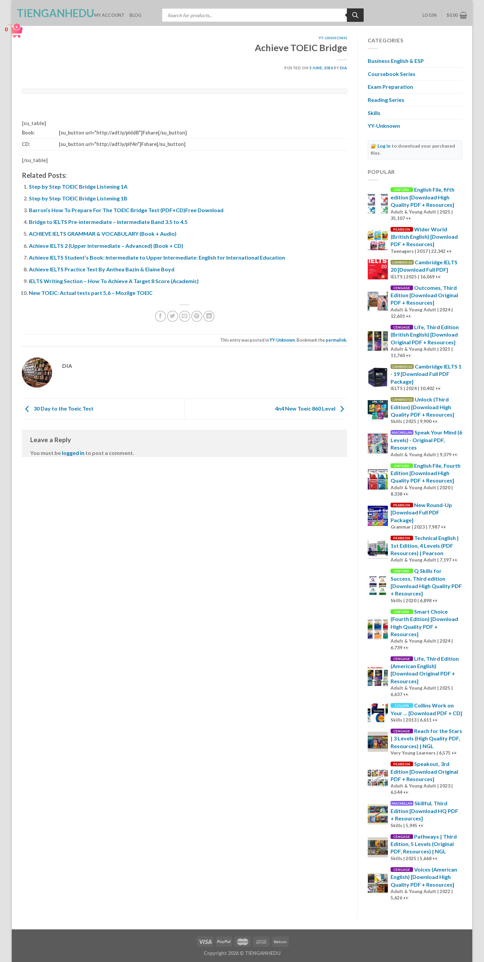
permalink (336, 340)
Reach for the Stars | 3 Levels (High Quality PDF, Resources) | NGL (426, 738)
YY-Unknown (333, 38)
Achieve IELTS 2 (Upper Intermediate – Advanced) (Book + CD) (106, 245)
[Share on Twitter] (172, 316)
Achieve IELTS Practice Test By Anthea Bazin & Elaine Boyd (101, 269)
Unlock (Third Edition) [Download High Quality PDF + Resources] (422, 407)
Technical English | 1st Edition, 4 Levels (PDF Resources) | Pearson (425, 545)
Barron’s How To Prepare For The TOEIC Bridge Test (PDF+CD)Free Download (126, 210)
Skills (374, 113)
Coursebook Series (391, 74)
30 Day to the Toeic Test (57, 408)
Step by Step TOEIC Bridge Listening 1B (78, 198)
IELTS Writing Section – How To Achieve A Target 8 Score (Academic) (114, 281)
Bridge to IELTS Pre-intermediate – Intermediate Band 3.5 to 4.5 (108, 222)
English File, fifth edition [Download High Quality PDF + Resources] (422, 197)
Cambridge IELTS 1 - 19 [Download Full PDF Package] (426, 374)
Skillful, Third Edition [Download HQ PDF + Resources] (424, 810)
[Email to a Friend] (184, 316)
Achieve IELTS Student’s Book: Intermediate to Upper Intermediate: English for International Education (157, 257)
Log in (384, 146)
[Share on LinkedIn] (208, 316)
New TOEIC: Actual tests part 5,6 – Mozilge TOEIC (91, 293)
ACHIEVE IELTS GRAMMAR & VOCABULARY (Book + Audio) (102, 233)
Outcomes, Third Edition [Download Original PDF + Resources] (424, 295)
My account (109, 15)
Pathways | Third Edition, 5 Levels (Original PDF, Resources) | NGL (424, 844)
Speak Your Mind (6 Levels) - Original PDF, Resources (426, 440)
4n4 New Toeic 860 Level (311, 408)
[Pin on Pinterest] (196, 316)
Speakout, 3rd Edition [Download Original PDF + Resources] (424, 771)
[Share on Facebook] (160, 316)
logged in (73, 453)
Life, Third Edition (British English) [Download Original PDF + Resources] (425, 334)
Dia (343, 68)
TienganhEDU (50, 13)
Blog (135, 15)
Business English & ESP (396, 60)
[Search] (355, 15)
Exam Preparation (390, 86)
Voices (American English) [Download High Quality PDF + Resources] (424, 877)
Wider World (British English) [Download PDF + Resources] (424, 236)
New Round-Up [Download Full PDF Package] (421, 512)
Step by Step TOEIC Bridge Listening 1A (78, 186)
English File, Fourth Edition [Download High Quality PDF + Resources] (425, 473)
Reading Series (386, 100)
